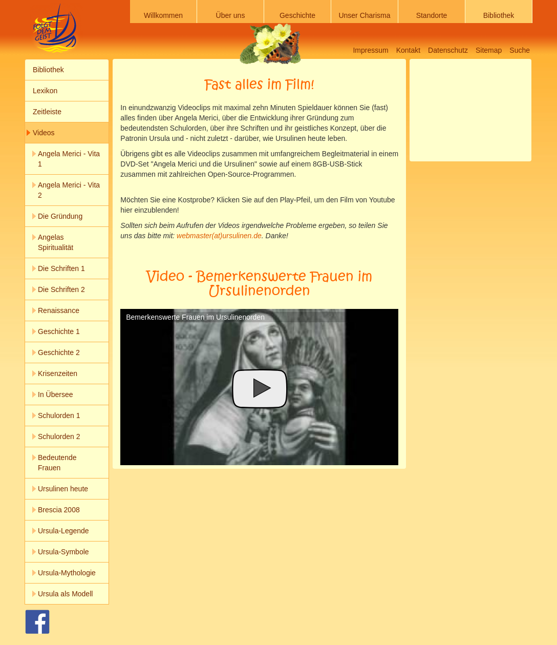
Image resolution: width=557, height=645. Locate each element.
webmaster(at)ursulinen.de (219, 236)
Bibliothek (499, 15)
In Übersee (55, 394)
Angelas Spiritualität (55, 242)
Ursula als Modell (65, 594)
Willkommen (163, 15)
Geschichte (297, 15)
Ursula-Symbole (63, 552)
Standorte (431, 15)
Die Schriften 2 (61, 289)
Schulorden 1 (59, 415)
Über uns (230, 15)
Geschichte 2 (59, 352)
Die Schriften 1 (61, 268)
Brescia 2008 (59, 510)
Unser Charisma (364, 15)
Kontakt (408, 50)
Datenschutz (448, 50)
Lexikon (45, 91)
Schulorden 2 (59, 436)
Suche (519, 50)
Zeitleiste (47, 112)
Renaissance (58, 310)
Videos (44, 133)
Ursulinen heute (63, 489)
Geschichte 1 (59, 331)
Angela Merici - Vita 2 (69, 190)
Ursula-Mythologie (67, 573)
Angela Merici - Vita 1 (69, 159)
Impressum (370, 50)
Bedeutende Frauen (57, 462)
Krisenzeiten (57, 373)
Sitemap (489, 50)
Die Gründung (60, 216)
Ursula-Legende (63, 531)
